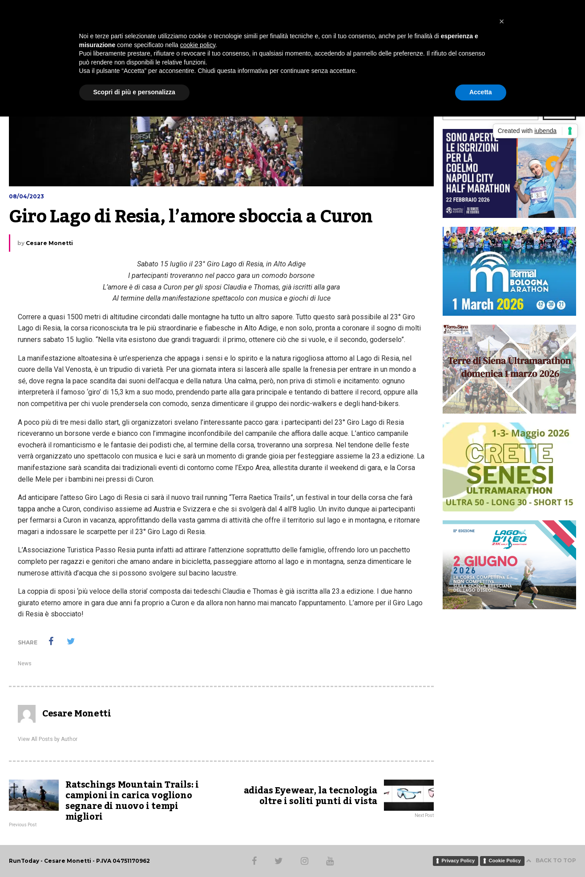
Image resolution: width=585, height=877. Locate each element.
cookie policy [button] (197, 44)
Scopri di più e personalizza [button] (134, 92)
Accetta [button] (480, 92)
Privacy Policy (458, 860)
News (25, 663)
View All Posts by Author (47, 739)
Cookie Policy (505, 860)
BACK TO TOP (551, 860)
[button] (502, 21)
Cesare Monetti (49, 243)
